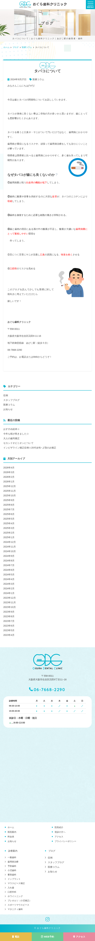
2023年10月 (9, 607)
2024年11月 (9, 546)
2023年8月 (8, 616)
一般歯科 (12, 857)
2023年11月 (9, 602)
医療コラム (38, 79)
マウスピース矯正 (16, 883)
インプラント (14, 879)
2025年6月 (8, 514)
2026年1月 (8, 481)
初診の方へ (60, 832)
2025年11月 (9, 491)
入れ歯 (11, 887)
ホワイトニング (15, 896)
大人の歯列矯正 (11, 438)
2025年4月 (8, 523)
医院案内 (12, 832)
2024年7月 (8, 565)
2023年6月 (8, 625)
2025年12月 (9, 486)
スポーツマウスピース (18, 905)
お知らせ (8, 409)
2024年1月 (8, 593)
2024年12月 (9, 542)
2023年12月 (9, 597)
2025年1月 (8, 537)
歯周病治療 (13, 861)
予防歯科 (12, 866)
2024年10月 (9, 551)
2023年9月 (8, 611)
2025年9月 (8, 500)
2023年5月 (8, 630)
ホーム (11, 827)
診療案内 (12, 851)
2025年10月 (9, 495)
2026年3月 (8, 472)
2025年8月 (8, 504)
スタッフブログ (11, 400)
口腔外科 (12, 892)
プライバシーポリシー (65, 841)
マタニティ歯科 (15, 909)
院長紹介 (59, 827)
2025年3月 (8, 528)
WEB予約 (47, 936)
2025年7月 (8, 509)
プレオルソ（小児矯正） (19, 900)
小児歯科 (12, 870)
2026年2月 (8, 477)
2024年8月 (8, 560)
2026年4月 (8, 467)
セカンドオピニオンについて (18, 443)
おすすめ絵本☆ (11, 429)
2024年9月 (8, 556)
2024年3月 (8, 584)
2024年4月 (8, 579)
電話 (15, 936)
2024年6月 (8, 570)
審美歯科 (12, 874)
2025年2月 (8, 532)
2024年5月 (8, 574)
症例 (5, 395)
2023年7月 (8, 621)
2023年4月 (8, 635)
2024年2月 (8, 588)
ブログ (51, 851)
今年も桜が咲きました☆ (16, 433)
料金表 (11, 836)
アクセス (59, 836)
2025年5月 (8, 518)
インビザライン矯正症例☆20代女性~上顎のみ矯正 (29, 447)
